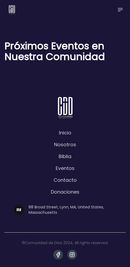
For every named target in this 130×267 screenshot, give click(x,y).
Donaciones (65, 191)
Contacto (65, 180)
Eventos (65, 168)
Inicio (65, 132)
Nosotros (65, 144)
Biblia (65, 156)
